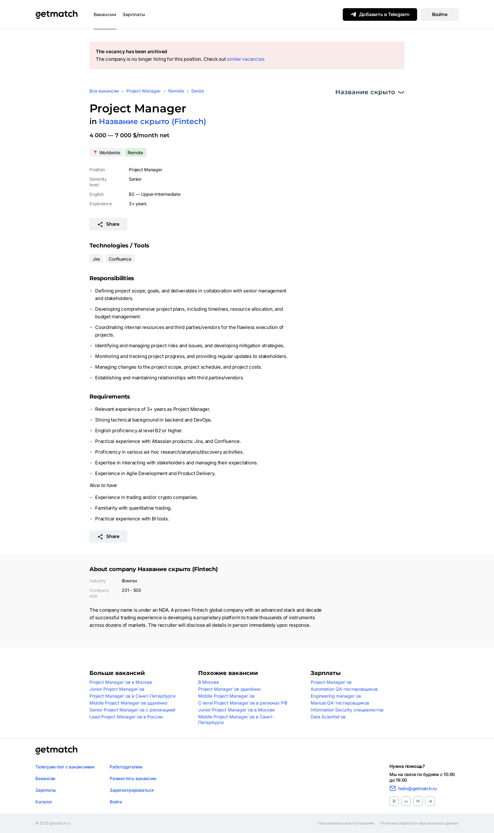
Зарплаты (134, 14)
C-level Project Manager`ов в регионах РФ (243, 703)
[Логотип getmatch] (56, 750)
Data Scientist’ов (328, 716)
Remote (176, 91)
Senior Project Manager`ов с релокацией (132, 709)
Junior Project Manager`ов (116, 689)
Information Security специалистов (347, 709)
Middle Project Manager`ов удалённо (128, 703)
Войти (440, 14)
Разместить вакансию (133, 778)
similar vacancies (245, 59)
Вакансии (105, 14)
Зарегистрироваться (132, 790)
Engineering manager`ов (336, 696)
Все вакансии (104, 91)
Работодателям (126, 766)
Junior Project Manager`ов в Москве (236, 709)
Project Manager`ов (331, 682)
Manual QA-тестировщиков (340, 703)
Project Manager (143, 91)
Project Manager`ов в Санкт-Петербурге (132, 696)
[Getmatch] (56, 14)
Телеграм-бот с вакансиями (65, 766)
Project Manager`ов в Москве (120, 682)
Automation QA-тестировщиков (344, 689)
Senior (197, 91)
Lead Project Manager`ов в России (126, 716)
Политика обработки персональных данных (419, 823)
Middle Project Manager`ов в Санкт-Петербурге (236, 719)
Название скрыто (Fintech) (152, 121)
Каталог (43, 801)
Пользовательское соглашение (346, 823)
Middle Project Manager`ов (226, 696)
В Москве (208, 682)
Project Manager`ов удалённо (229, 689)
